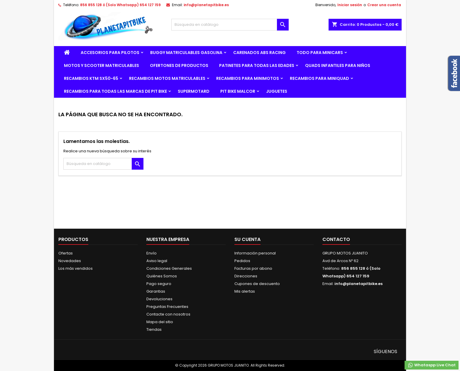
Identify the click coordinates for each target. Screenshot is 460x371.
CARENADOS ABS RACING (259, 52)
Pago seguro (158, 283)
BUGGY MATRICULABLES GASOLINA (186, 52)
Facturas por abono (253, 268)
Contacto (336, 239)
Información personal (255, 253)
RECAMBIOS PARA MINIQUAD (319, 78)
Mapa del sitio (159, 322)
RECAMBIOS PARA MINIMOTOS (247, 78)
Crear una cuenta (384, 4)
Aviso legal (156, 261)
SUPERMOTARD (193, 91)
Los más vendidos (75, 268)
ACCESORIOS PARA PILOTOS (110, 52)
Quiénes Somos (161, 276)
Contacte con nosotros (168, 314)
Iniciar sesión (349, 4)
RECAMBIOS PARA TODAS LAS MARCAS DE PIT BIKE (115, 91)
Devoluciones (159, 299)
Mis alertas (244, 291)
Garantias (155, 291)
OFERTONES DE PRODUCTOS (179, 65)
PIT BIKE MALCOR (237, 91)
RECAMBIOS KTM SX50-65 (91, 78)
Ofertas (65, 253)
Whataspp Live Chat (431, 365)
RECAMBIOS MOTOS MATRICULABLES (167, 78)
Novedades (69, 261)
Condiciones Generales (169, 268)
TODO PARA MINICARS (320, 52)
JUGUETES (276, 91)
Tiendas (154, 329)
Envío (151, 253)
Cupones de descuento (257, 283)
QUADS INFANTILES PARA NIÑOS (337, 65)
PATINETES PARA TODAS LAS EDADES (256, 65)
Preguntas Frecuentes (167, 306)
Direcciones (245, 276)
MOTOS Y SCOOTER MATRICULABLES (101, 65)
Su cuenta (247, 239)
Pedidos (242, 261)
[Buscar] (230, 25)
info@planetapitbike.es (206, 4)
